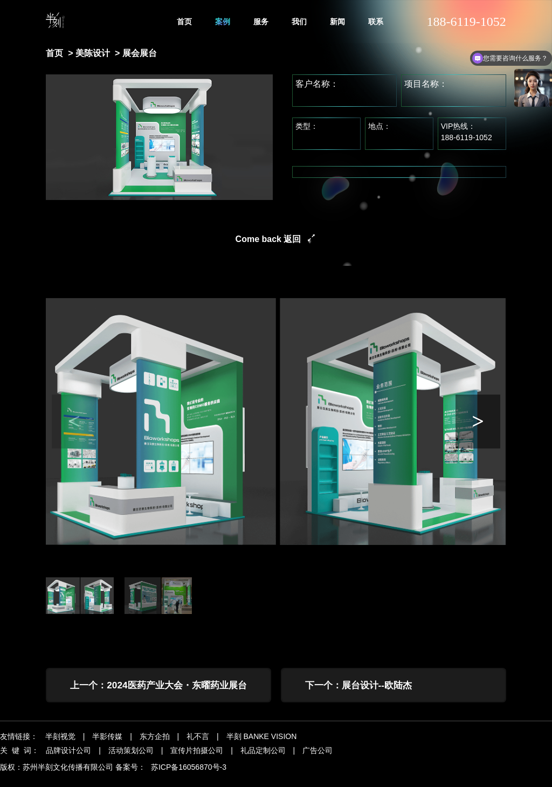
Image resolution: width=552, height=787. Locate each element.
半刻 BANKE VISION (261, 745)
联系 (375, 21)
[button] (478, 421)
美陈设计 (92, 53)
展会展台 (139, 53)
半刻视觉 (60, 745)
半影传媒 (107, 745)
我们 (299, 21)
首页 (184, 21)
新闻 (337, 21)
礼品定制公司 (263, 759)
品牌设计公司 (68, 759)
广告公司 (317, 759)
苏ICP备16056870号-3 (188, 775)
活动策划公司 (131, 759)
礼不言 (198, 745)
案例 (222, 21)
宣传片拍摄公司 (196, 759)
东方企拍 (155, 745)
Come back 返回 (268, 239)
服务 (260, 21)
